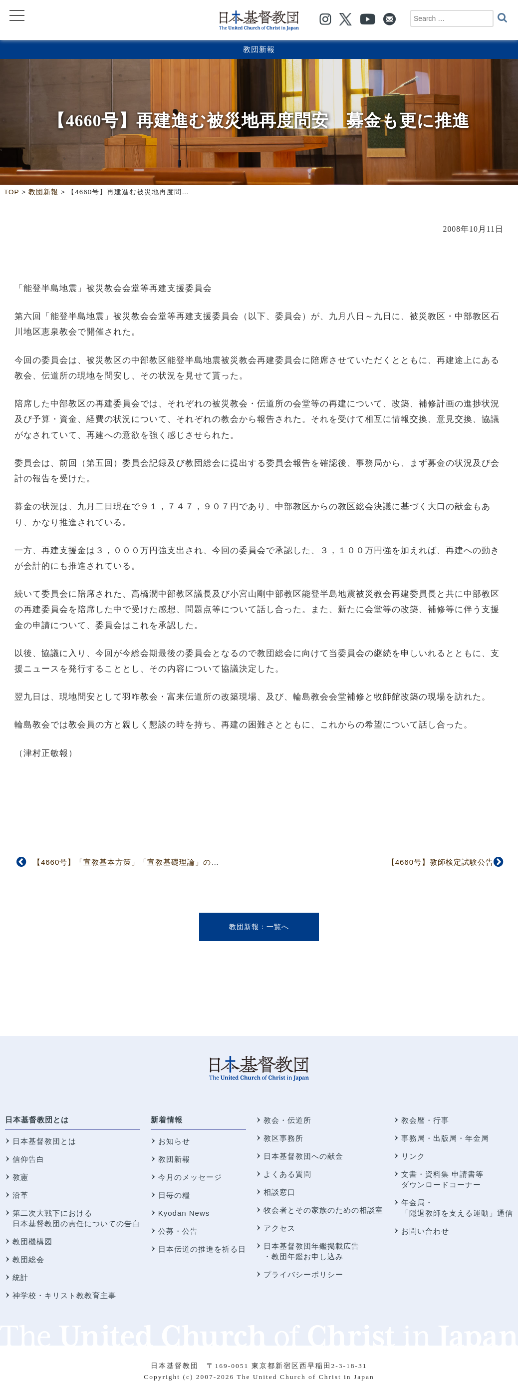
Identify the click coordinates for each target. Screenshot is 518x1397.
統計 (20, 1277)
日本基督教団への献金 (303, 1156)
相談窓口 (279, 1192)
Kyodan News (184, 1213)
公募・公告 (178, 1231)
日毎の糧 (174, 1195)
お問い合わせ (425, 1231)
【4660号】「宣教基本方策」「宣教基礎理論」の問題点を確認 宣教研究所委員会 (182, 862)
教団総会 (28, 1259)
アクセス (279, 1228)
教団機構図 (32, 1241)
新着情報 (167, 1119)
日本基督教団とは (37, 1119)
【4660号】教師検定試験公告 (440, 862)
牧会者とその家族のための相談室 (323, 1210)
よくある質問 (287, 1174)
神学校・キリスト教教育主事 (64, 1295)
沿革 (20, 1195)
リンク (413, 1156)
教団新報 (259, 49)
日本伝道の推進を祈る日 (202, 1249)
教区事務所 (283, 1138)
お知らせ (174, 1141)
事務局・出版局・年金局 (445, 1138)
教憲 (20, 1177)
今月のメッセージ (190, 1177)
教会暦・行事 (425, 1120)
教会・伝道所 (287, 1120)
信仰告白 (28, 1159)
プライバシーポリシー (303, 1274)
